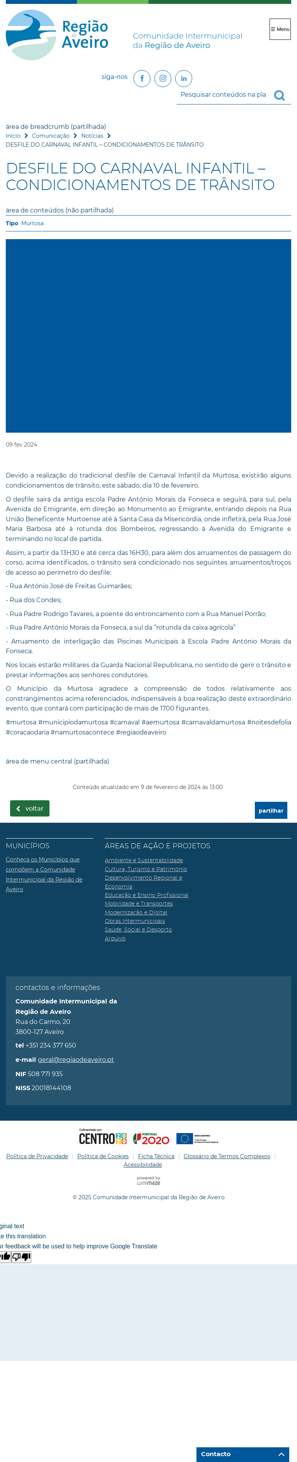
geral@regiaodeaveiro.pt (76, 1059)
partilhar (271, 811)
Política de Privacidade (37, 1156)
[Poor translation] (21, 1257)
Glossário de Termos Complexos (227, 1156)
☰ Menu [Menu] (280, 29)
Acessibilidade (143, 1164)
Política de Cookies (103, 1156)
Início (13, 135)
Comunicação (51, 135)
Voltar (35, 809)
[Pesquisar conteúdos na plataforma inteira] (282, 95)
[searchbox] (234, 94)
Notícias (92, 135)
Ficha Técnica (156, 1156)
